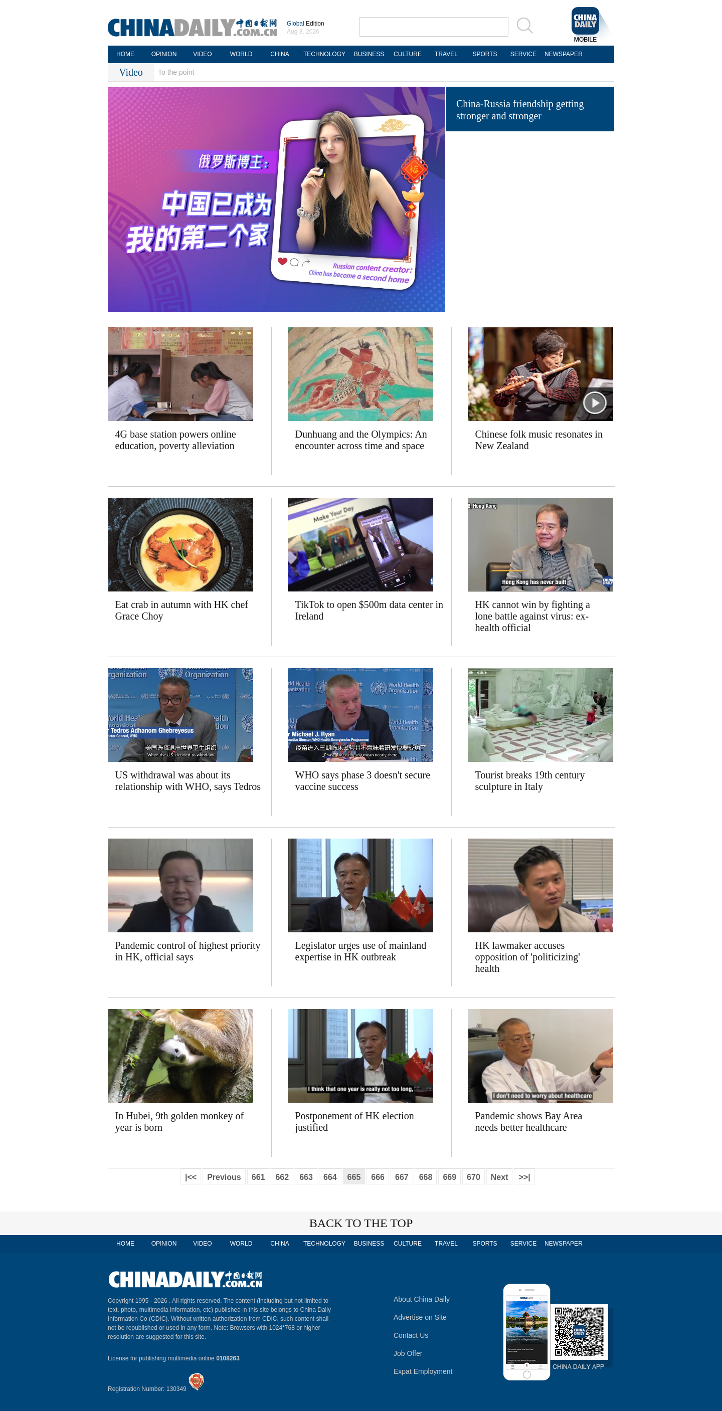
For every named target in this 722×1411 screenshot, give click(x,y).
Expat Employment (423, 1371)
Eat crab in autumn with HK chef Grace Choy (181, 610)
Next (499, 1177)
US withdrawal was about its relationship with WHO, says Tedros (188, 780)
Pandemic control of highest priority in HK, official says (188, 951)
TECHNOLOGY (324, 54)
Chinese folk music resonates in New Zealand (539, 440)
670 (473, 1177)
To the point (176, 72)
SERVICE (523, 54)
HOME (125, 54)
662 (282, 1177)
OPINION (164, 54)
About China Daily (422, 1299)
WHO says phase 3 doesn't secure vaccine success (363, 780)
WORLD (241, 54)
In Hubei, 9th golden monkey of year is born (179, 1121)
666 (378, 1177)
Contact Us (411, 1335)
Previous (224, 1177)
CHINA (279, 54)
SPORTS (484, 54)
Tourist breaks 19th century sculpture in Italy (530, 780)
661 (258, 1177)
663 (306, 1177)
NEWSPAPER (562, 54)
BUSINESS (369, 54)
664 (330, 1177)
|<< (191, 1177)
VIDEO (202, 54)
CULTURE (408, 54)
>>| (524, 1177)
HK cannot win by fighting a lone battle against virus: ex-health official (532, 616)
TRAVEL (446, 54)
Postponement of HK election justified (354, 1121)
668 (426, 1177)
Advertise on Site (420, 1317)
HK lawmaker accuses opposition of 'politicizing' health (527, 957)
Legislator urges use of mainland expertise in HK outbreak (361, 951)
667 (402, 1177)
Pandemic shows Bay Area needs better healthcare (529, 1121)
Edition (305, 23)
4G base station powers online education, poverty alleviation (175, 440)
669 (449, 1177)
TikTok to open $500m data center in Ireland (369, 610)
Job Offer (408, 1353)
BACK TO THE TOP (361, 1223)
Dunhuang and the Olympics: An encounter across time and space (361, 440)
